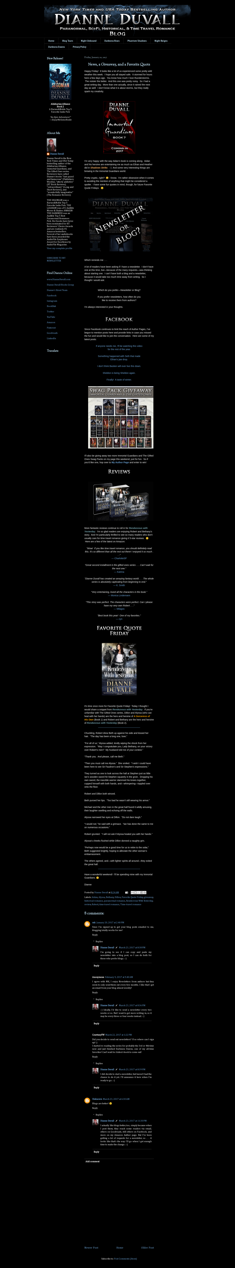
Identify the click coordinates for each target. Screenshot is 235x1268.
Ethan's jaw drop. (119, 359)
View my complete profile (59, 248)
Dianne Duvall (107, 948)
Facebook (51, 296)
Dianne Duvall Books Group (60, 285)
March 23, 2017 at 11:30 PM (133, 1121)
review (87, 904)
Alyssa (102, 897)
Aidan (95, 897)
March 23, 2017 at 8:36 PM (132, 1005)
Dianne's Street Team (57, 290)
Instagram (52, 301)
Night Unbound (88, 40)
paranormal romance (114, 901)
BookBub (51, 306)
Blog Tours (67, 40)
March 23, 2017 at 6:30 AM (116, 1099)
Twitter (50, 312)
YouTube (51, 317)
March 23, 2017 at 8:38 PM (132, 948)
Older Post (147, 1247)
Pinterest (51, 328)
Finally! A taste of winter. (119, 379)
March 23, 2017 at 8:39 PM (132, 1069)
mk (93, 922)
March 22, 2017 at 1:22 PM (118, 1035)
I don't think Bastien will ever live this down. (119, 366)
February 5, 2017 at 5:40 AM (119, 977)
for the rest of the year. (119, 349)
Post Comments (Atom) (125, 1259)
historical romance (93, 901)
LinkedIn (51, 338)
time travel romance (109, 904)
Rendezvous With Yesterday (139, 901)
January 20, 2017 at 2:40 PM (110, 922)
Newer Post (91, 1247)
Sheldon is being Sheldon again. (119, 373)
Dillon (118, 897)
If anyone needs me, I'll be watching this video (119, 346)
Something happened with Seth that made (119, 356)
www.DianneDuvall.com (58, 279)
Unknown (97, 1099)
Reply (95, 935)
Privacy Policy (79, 46)
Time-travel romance (130, 904)
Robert (95, 904)
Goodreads (52, 333)
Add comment (92, 1161)
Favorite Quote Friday (132, 897)
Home (51, 40)
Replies (99, 942)
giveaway (148, 897)
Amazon (51, 322)
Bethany (110, 897)
